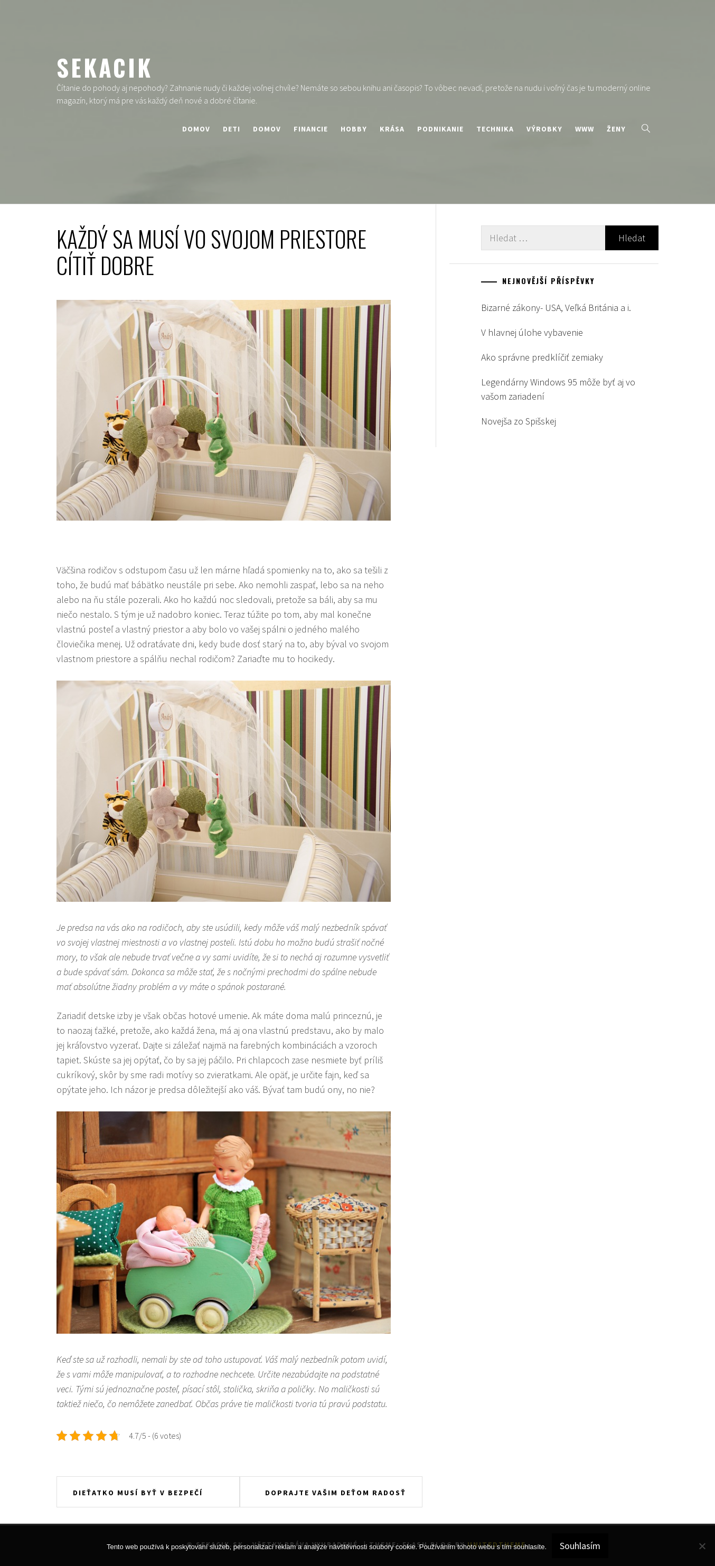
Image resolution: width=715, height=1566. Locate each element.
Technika (495, 129)
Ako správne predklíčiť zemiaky (542, 357)
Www (584, 129)
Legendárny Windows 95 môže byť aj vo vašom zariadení (558, 389)
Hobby (354, 129)
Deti (231, 129)
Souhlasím (580, 1546)
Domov (196, 129)
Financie (311, 129)
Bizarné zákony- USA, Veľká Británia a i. (556, 307)
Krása (392, 129)
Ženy (616, 129)
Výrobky (544, 129)
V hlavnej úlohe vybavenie (532, 332)
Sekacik (105, 67)
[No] (702, 1546)
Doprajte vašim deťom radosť (335, 1492)
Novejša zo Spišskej (518, 421)
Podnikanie (440, 129)
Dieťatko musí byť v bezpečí (138, 1492)
